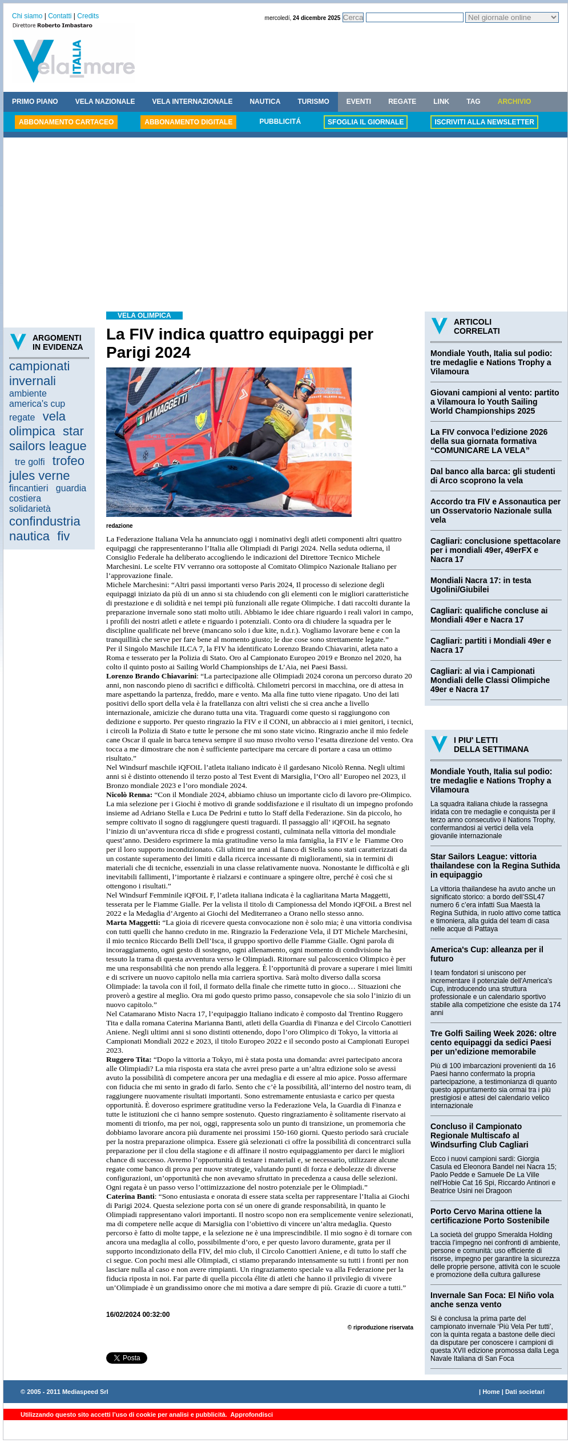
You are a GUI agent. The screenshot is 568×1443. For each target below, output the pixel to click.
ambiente (28, 393)
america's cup (37, 404)
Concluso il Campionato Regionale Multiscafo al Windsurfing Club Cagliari (479, 1135)
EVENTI (359, 102)
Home (491, 1391)
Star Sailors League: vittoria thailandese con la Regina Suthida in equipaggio (495, 865)
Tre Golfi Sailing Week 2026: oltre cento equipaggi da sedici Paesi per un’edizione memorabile (493, 1042)
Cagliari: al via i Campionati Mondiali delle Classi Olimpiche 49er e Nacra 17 (490, 680)
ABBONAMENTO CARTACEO (66, 122)
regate (22, 417)
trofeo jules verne (46, 468)
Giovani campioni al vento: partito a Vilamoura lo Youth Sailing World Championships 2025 (494, 401)
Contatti (59, 16)
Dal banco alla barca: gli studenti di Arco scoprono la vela (492, 476)
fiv (63, 536)
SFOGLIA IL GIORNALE (366, 122)
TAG (473, 102)
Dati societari (525, 1391)
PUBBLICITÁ (280, 122)
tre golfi (30, 462)
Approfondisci (251, 1414)
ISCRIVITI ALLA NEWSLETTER (484, 122)
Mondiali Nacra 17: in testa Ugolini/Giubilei (480, 585)
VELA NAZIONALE (105, 102)
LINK (441, 102)
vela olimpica (37, 423)
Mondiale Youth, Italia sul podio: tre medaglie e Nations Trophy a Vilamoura (491, 362)
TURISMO (313, 102)
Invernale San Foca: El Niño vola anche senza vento (492, 1300)
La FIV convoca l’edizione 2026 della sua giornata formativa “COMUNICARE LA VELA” (488, 441)
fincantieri (28, 488)
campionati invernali (39, 373)
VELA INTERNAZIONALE (192, 102)
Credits (88, 16)
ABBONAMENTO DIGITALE (188, 122)
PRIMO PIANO (35, 102)
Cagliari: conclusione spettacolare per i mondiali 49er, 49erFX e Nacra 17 (495, 550)
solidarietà (30, 509)
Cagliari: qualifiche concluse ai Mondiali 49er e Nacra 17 (488, 615)
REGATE (402, 102)
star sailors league (48, 438)
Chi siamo (27, 16)
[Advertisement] (285, 226)
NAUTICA (264, 102)
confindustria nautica (44, 528)
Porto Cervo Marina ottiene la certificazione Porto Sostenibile (490, 1216)
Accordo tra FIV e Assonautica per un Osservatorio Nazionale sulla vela (495, 510)
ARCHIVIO (514, 102)
